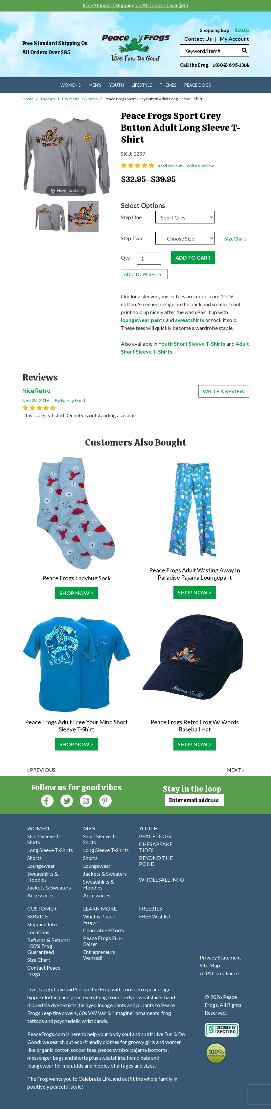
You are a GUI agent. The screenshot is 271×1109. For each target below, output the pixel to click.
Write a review (224, 391)
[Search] (244, 50)
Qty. (125, 257)
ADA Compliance (219, 973)
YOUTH (148, 828)
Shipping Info (42, 924)
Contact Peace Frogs (43, 970)
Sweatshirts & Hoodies (42, 876)
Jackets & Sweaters (49, 887)
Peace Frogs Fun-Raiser (102, 941)
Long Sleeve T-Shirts (50, 850)
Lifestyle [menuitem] (142, 85)
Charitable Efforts (103, 930)
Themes (47, 98)
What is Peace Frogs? (99, 919)
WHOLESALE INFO (161, 879)
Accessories (41, 895)
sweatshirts (189, 320)
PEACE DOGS (155, 836)
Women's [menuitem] (70, 85)
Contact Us (198, 38)
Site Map (210, 965)
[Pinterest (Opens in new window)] (105, 800)
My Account (234, 38)
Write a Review (200, 165)
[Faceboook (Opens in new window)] (47, 800)
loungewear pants (143, 320)
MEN (89, 828)
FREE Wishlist (154, 916)
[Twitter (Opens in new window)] (67, 800)
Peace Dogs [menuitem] (197, 85)
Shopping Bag (224, 30)
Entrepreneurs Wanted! (99, 955)
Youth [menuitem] (116, 85)
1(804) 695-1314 (231, 65)
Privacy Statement (220, 957)
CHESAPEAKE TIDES (155, 847)
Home (28, 98)
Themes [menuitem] (168, 85)
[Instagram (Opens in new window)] (86, 800)
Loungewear (41, 866)
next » (236, 770)
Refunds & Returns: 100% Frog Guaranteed (48, 946)
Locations (38, 932)
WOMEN (38, 828)
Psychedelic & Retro (80, 98)
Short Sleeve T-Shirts (44, 839)
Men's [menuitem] (95, 85)
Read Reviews (171, 165)
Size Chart (38, 960)
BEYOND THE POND (156, 861)
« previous (41, 770)
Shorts (34, 858)
